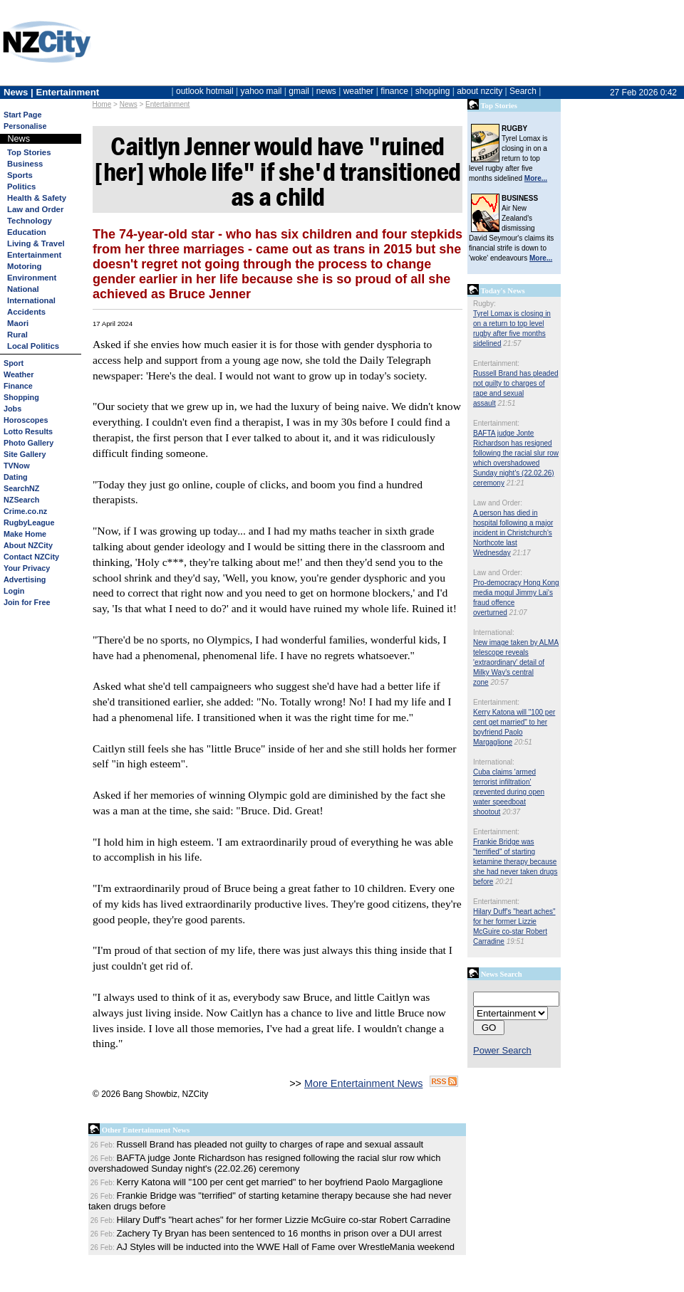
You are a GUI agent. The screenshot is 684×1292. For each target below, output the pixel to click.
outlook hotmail (205, 91)
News (129, 104)
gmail (299, 91)
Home (102, 104)
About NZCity (28, 545)
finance (394, 91)
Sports (20, 175)
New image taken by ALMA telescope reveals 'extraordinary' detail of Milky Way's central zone (516, 662)
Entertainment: (496, 363)
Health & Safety (36, 198)
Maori (17, 323)
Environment (31, 277)
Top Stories (29, 152)
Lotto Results (28, 431)
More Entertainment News (363, 1083)
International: (493, 632)
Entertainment (167, 104)
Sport (14, 363)
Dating (16, 477)
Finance (18, 386)
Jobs (12, 408)
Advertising (25, 579)
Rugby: (484, 304)
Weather (18, 374)
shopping (432, 91)
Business (25, 163)
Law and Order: (497, 503)
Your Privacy (27, 568)
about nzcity (479, 91)
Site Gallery (25, 454)
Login (14, 591)
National (23, 289)
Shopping (21, 397)
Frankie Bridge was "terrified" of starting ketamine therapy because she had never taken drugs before (515, 862)
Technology (29, 220)
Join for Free (27, 602)
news (326, 91)
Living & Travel (36, 243)
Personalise (25, 126)
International (31, 300)
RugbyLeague (29, 522)
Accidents (26, 312)
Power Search (502, 1050)
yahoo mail (261, 91)
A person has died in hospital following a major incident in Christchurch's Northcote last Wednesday (513, 533)
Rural (17, 334)
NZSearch (21, 499)
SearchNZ (21, 488)
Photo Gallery (28, 442)
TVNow (17, 465)
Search (523, 91)
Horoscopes (26, 420)
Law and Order (35, 209)
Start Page (22, 114)
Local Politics (33, 346)
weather (358, 91)
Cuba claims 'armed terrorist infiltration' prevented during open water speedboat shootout (508, 792)
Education (26, 232)
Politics (21, 186)
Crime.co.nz (25, 511)
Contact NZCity (31, 556)
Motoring (24, 266)
